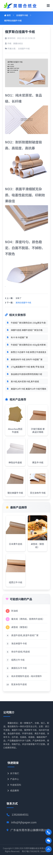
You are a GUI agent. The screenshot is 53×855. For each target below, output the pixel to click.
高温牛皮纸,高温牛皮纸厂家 (25, 635)
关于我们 (13, 773)
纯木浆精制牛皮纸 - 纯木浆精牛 (26, 676)
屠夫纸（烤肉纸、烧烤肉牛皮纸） (28, 619)
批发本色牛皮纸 (19, 684)
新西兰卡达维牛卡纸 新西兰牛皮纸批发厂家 (28, 352)
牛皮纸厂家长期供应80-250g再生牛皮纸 (28, 322)
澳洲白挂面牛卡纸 (23, 302)
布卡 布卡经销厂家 (19, 337)
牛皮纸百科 (14, 784)
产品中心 (13, 779)
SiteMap (44, 851)
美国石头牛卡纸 (19, 668)
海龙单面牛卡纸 (19, 643)
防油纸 (14, 610)
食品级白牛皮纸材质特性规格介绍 (26, 374)
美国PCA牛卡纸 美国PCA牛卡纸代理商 (28, 388)
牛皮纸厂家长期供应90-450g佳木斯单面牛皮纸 (28, 344)
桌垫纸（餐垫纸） (20, 627)
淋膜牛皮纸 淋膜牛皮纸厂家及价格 (26, 330)
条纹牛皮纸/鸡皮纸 (20, 651)
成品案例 (13, 790)
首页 (7, 15)
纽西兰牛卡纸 (18, 659)
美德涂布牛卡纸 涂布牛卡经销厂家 (26, 359)
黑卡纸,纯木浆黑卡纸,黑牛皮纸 (25, 381)
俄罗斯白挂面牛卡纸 (13, 20)
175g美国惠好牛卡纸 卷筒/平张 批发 (27, 366)
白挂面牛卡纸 (22, 15)
